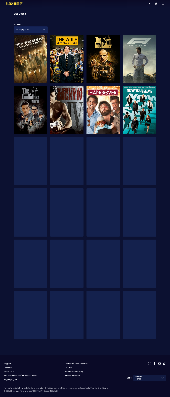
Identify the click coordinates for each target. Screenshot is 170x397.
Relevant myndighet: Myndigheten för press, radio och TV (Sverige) (30, 388)
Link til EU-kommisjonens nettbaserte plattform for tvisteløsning (83, 388)
